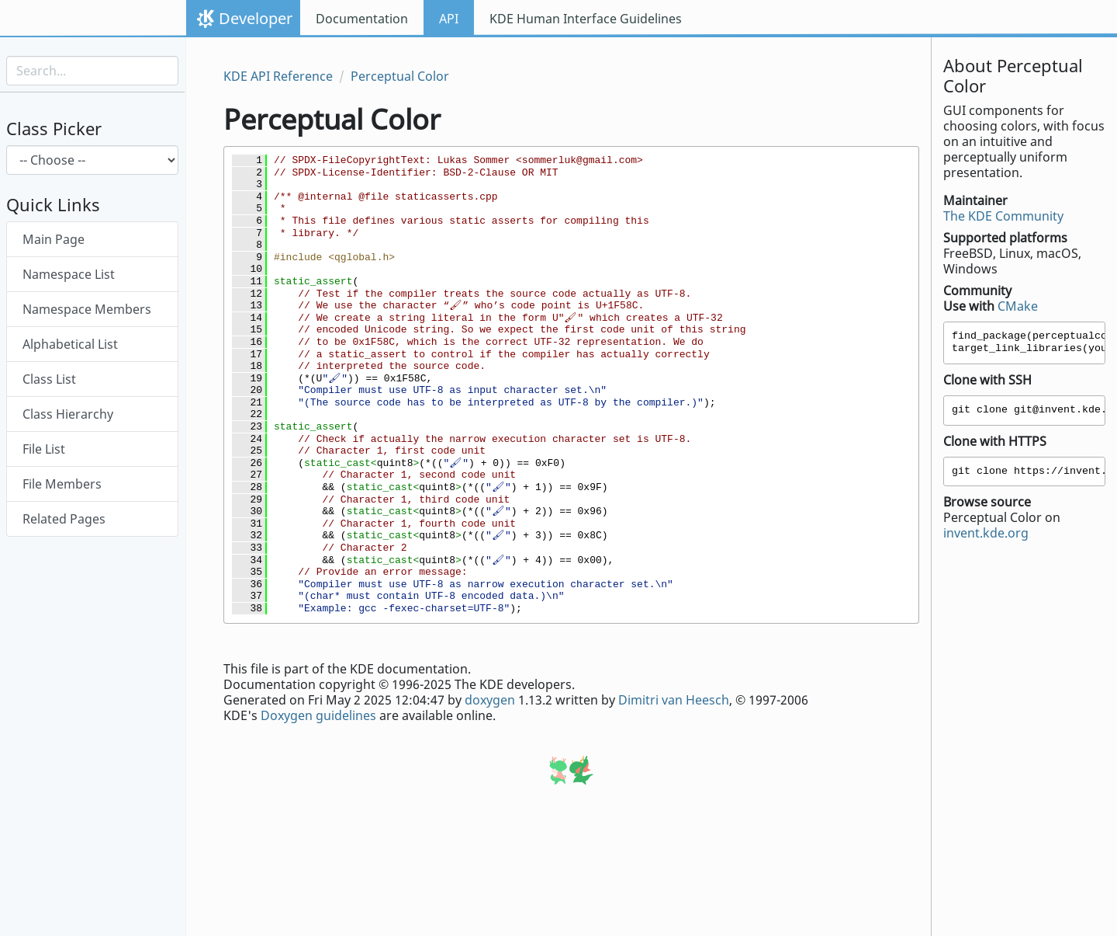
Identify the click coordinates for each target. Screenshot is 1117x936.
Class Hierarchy (67, 414)
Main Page (53, 239)
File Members (62, 483)
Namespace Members (86, 309)
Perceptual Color (400, 76)
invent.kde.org (986, 532)
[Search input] (92, 70)
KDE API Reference (278, 76)
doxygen (490, 699)
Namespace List (68, 274)
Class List (49, 379)
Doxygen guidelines (318, 715)
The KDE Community (1003, 215)
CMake (1018, 306)
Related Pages (63, 518)
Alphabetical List (70, 344)
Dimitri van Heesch (673, 699)
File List (43, 449)
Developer (255, 18)
